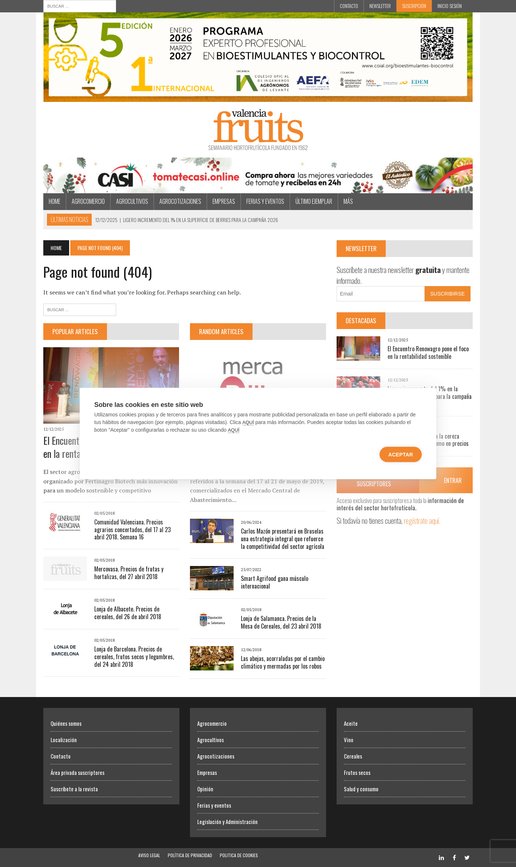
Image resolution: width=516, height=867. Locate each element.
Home (54, 201)
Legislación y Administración (227, 821)
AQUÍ (248, 422)
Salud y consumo (361, 789)
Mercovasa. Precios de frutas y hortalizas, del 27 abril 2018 (128, 573)
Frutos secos (357, 772)
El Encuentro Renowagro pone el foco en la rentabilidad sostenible (428, 352)
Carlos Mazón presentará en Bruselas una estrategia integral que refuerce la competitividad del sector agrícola (282, 539)
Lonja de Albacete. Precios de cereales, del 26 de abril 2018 (127, 613)
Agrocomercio (88, 201)
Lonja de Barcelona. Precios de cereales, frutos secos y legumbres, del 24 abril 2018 (134, 657)
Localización (64, 740)
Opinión (205, 789)
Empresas (224, 201)
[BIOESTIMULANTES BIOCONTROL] (258, 97)
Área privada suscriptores (77, 772)
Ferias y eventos (265, 201)
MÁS (348, 201)
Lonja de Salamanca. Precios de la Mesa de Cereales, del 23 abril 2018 (281, 622)
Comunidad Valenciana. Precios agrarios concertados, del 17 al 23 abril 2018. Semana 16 (132, 530)
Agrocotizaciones (180, 201)
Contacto (349, 5)
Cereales (353, 756)
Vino (348, 740)
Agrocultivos (132, 201)
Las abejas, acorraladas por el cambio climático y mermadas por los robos (283, 662)
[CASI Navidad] (258, 189)
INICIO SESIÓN (449, 5)
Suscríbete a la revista (74, 789)
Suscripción (414, 5)
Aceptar (400, 455)
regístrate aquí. (422, 520)
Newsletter (380, 5)
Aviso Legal (149, 855)
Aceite (351, 723)
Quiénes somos (66, 723)
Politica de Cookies (239, 855)
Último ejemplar (313, 201)
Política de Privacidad (190, 855)
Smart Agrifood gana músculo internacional (274, 582)
